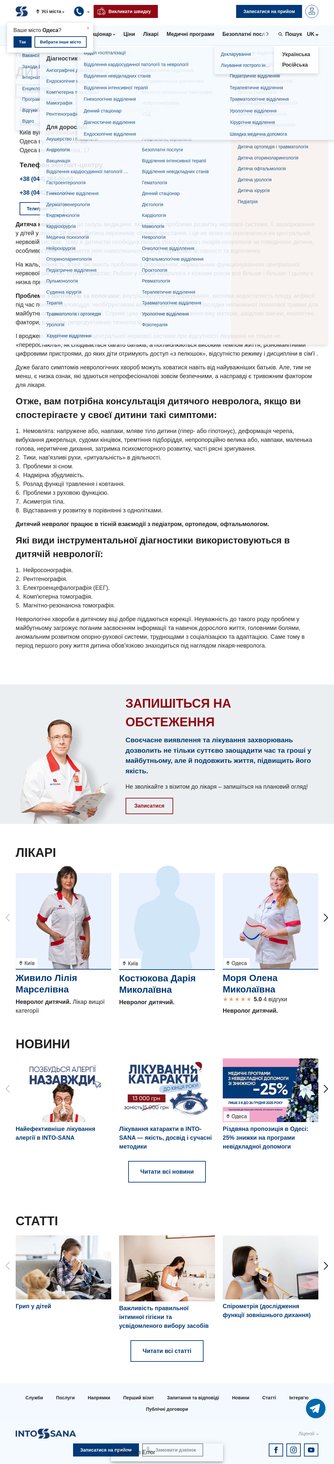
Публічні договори (167, 1409)
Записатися (149, 806)
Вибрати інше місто (60, 42)
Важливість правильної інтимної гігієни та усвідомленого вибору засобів (163, 1317)
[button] (53, 11)
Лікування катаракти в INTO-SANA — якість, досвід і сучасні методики (165, 1138)
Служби (34, 1397)
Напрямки (60, 55)
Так (22, 42)
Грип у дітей (33, 1306)
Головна (26, 55)
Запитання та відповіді (193, 1397)
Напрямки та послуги (49, 91)
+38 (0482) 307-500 (45, 192)
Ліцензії (306, 1433)
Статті (269, 1397)
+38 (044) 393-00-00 (46, 179)
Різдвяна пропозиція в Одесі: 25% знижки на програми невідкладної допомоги (266, 1138)
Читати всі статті (167, 1351)
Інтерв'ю (299, 1397)
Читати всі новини (167, 1171)
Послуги (65, 1397)
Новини (240, 1397)
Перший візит (138, 1397)
